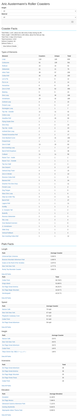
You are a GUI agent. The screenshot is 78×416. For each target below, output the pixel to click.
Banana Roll (6, 180)
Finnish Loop (6, 187)
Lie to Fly (5, 79)
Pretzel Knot (6, 141)
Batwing (4, 92)
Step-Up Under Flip (8, 197)
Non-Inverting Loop (8, 148)
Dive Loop (5, 95)
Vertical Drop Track (8, 170)
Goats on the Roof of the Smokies (13, 263)
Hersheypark (6, 293)
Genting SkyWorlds (8, 407)
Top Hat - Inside (7, 128)
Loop (3, 59)
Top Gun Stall (6, 164)
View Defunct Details (10, 46)
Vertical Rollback (7, 233)
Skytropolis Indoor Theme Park (12, 410)
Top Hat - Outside (8, 112)
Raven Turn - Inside (8, 157)
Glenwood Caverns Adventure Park (13, 403)
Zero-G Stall (6, 144)
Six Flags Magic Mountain (10, 290)
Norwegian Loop (7, 108)
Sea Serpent (6, 167)
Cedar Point (6, 280)
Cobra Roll (5, 75)
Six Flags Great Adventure (10, 322)
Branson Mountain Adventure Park (13, 259)
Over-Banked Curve (8, 138)
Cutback (4, 154)
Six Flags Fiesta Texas (9, 377)
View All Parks (6, 274)
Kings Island (6, 283)
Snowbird (5, 397)
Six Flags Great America (10, 287)
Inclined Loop (6, 102)
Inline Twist (5, 72)
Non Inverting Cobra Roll (10, 236)
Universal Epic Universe (10, 256)
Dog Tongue (6, 190)
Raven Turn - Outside (9, 161)
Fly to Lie (5, 82)
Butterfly (4, 213)
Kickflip (4, 206)
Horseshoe (5, 85)
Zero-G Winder (7, 174)
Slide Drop (5, 229)
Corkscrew (5, 62)
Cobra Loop (6, 115)
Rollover (4, 66)
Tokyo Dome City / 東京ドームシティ (14, 352)
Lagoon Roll (6, 203)
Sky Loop (5, 220)
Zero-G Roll (6, 89)
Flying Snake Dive (8, 121)
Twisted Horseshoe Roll (10, 134)
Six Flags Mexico (7, 400)
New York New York (8, 266)
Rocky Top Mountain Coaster (11, 269)
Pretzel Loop (6, 105)
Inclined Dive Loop (8, 131)
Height (4, 8)
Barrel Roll (5, 200)
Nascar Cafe (6, 309)
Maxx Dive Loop (7, 193)
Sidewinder (5, 69)
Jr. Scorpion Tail (7, 210)
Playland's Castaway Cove (11, 316)
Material (4, 14)
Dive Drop (5, 125)
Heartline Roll (6, 118)
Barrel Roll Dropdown (9, 151)
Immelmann (6, 98)
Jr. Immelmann (7, 226)
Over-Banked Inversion (9, 223)
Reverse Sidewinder (8, 216)
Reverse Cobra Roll (8, 177)
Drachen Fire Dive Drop (10, 184)
